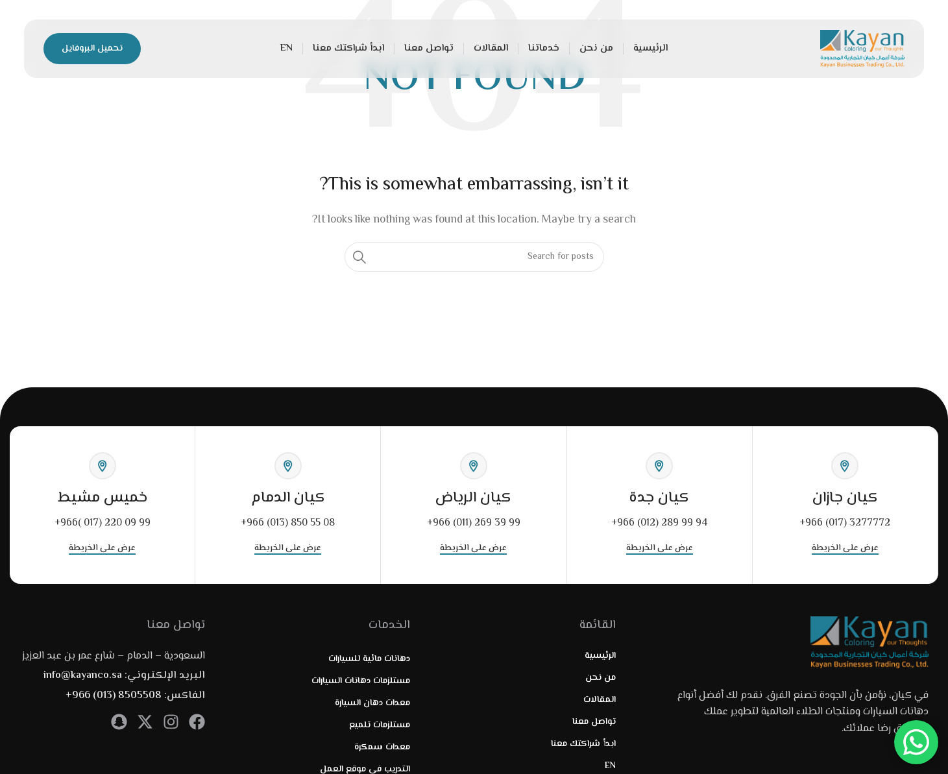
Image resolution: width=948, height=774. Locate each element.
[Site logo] (862, 49)
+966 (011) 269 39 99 (473, 523)
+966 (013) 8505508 (114, 696)
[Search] (474, 257)
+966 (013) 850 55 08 (288, 523)
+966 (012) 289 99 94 (659, 523)
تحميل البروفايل (92, 49)
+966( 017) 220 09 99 (103, 523)
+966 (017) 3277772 (844, 523)
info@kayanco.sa (82, 676)
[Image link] (869, 643)
